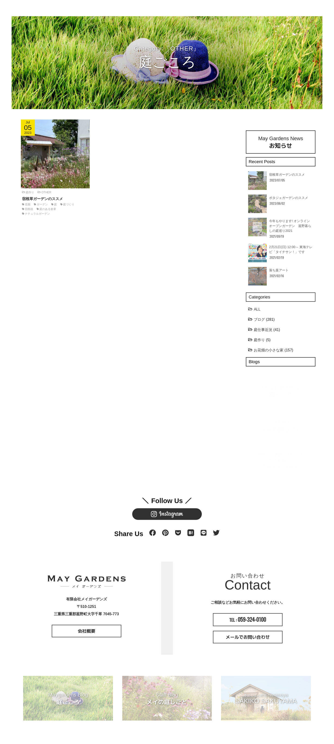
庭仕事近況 (263, 331)
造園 (27, 202)
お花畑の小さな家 (268, 352)
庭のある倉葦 (47, 207)
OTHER (46, 190)
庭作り (30, 190)
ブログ (259, 321)
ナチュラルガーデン (37, 212)
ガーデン (42, 202)
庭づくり (68, 202)
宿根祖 (29, 207)
